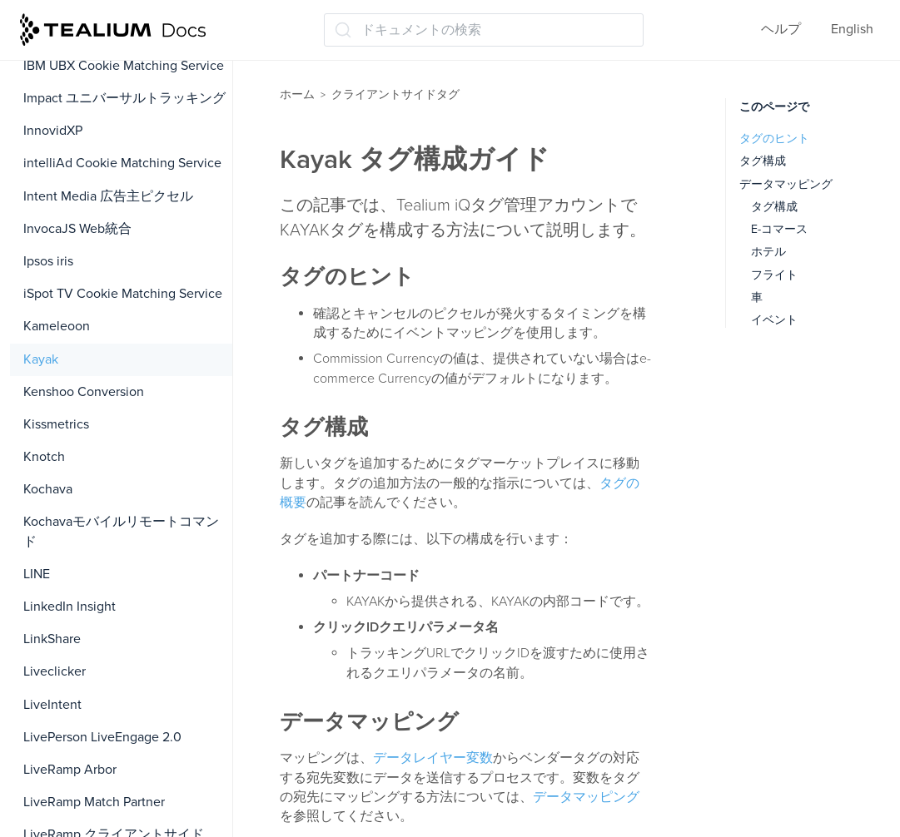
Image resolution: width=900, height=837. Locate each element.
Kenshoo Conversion (83, 392)
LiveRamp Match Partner (94, 802)
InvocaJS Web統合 (77, 228)
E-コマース (779, 229)
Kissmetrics (56, 424)
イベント (774, 320)
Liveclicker (54, 671)
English (852, 29)
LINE (36, 574)
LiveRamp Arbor (70, 769)
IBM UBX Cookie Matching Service (123, 65)
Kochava (47, 489)
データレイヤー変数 (433, 758)
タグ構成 (762, 161)
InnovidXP (52, 130)
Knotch (44, 456)
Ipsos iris (48, 261)
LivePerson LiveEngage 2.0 (102, 737)
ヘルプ (781, 29)
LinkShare (52, 639)
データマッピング (586, 797)
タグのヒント (774, 138)
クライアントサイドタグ (395, 94)
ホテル (768, 252)
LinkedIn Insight (69, 606)
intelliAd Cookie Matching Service (122, 163)
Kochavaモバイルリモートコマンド (121, 531)
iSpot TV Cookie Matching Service (122, 293)
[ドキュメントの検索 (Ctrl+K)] (484, 30)
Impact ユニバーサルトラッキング (124, 98)
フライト (774, 275)
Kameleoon (56, 326)
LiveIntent (52, 704)
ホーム (297, 94)
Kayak (40, 359)
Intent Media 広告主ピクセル (108, 196)
